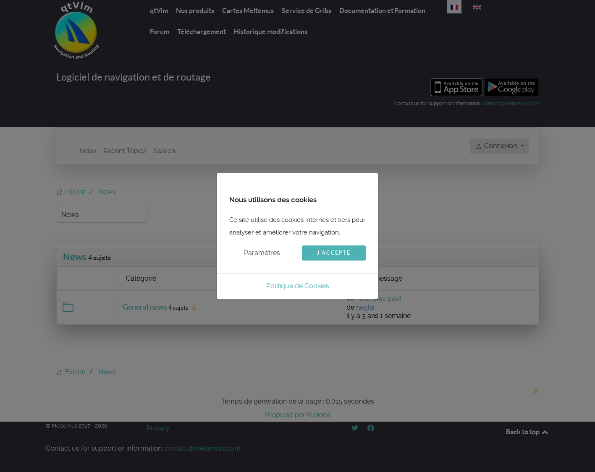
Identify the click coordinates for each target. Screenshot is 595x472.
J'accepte (333, 253)
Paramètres (262, 253)
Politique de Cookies (297, 286)
